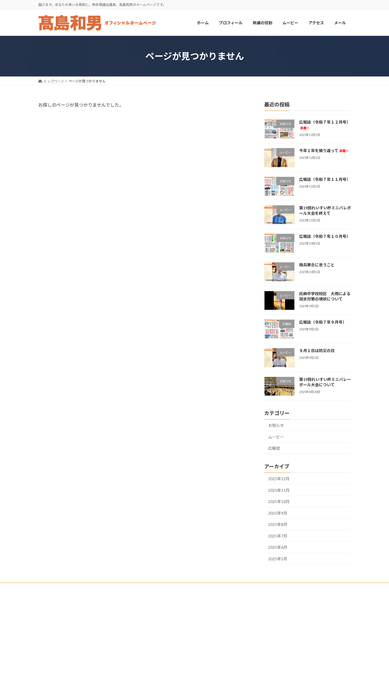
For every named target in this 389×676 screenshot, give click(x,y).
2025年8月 (277, 524)
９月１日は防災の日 (316, 350)
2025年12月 (279, 478)
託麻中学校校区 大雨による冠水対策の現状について (324, 296)
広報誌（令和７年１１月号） (324, 179)
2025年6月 (277, 547)
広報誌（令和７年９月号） (322, 322)
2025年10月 (279, 501)
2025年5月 (277, 558)
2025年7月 (277, 536)
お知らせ (276, 425)
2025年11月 (279, 490)
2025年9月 (277, 513)
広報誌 (274, 448)
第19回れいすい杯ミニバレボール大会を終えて (325, 210)
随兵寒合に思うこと (316, 265)
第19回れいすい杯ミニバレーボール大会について (325, 382)
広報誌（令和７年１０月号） (324, 236)
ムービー (276, 436)
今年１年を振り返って (323, 150)
